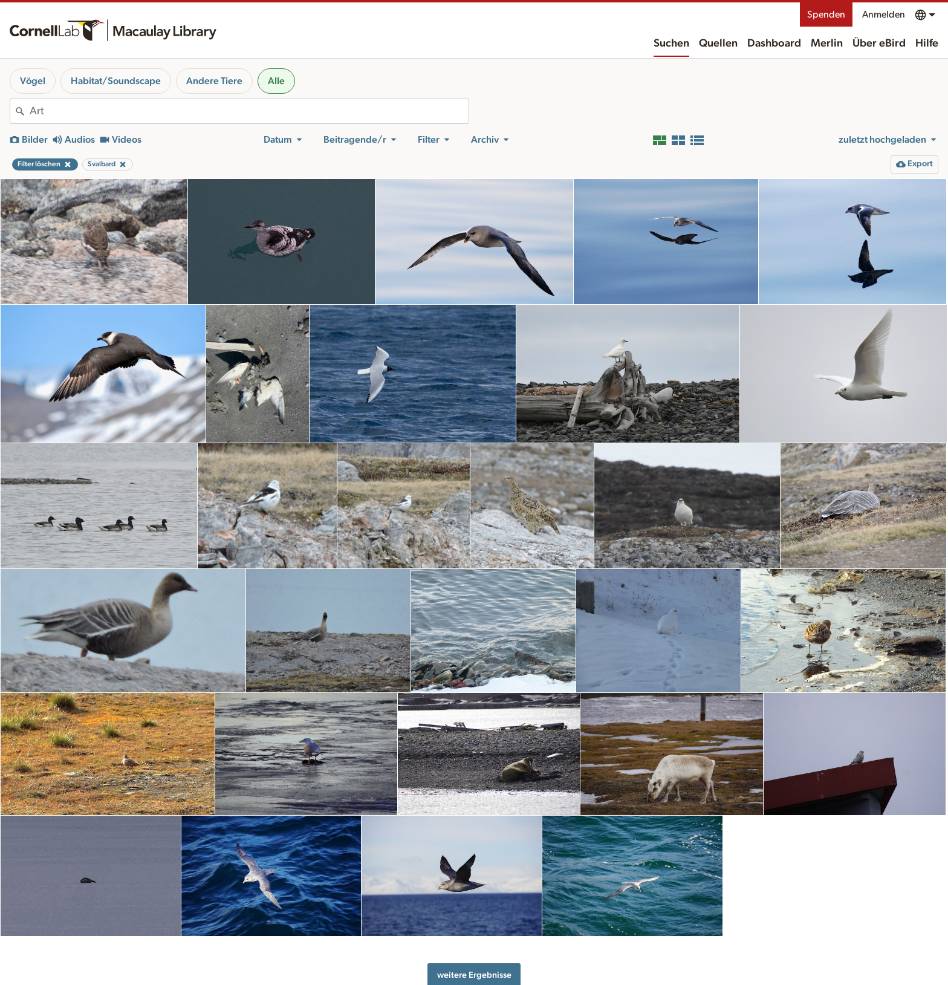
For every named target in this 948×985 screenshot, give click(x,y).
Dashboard (774, 43)
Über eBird (879, 43)
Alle (276, 81)
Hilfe (926, 43)
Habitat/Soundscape (116, 81)
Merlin (827, 43)
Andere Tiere (214, 81)
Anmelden (883, 14)
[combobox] (249, 111)
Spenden (826, 14)
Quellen (718, 43)
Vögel (32, 81)
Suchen (671, 43)
